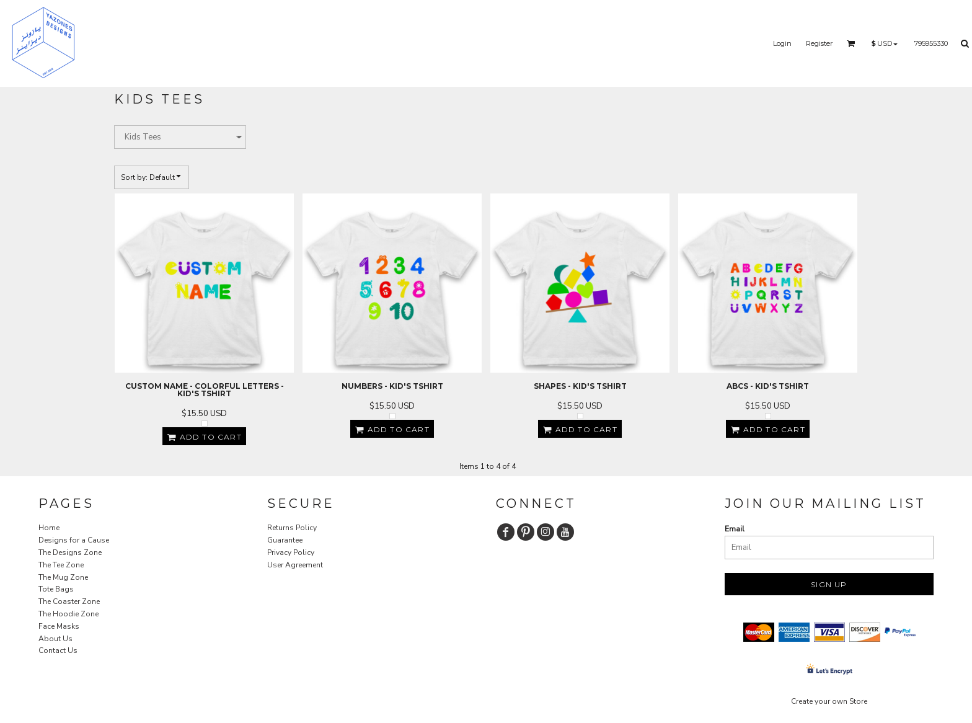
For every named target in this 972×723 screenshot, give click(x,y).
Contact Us (57, 650)
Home (49, 528)
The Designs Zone (70, 552)
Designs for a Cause (73, 540)
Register (819, 43)
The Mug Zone (63, 577)
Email (734, 529)
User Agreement (295, 565)
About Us (55, 639)
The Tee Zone (61, 565)
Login (782, 43)
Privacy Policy (290, 552)
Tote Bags (56, 589)
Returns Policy (292, 528)
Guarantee (285, 540)
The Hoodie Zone (68, 614)
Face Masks (58, 626)
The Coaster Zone (69, 601)
